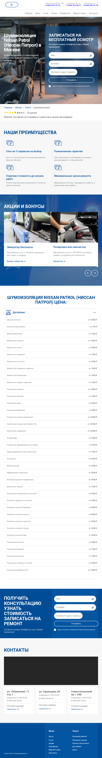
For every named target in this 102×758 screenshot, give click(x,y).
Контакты (93, 13)
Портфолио (65, 13)
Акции (54, 13)
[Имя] (71, 55)
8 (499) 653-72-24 (53, 5)
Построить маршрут (16, 702)
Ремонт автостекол (80, 740)
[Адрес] (63, 72)
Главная (28, 13)
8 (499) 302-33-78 (91, 5)
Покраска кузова (79, 737)
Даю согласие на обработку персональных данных (71, 86)
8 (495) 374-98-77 (73, 5)
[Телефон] (71, 64)
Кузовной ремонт (79, 733)
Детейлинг (77, 743)
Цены (37, 13)
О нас (45, 13)
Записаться (12, 705)
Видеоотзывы (79, 13)
